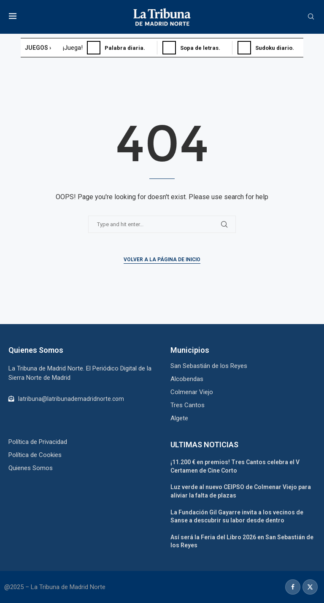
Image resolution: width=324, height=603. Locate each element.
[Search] (311, 17)
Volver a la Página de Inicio (162, 259)
